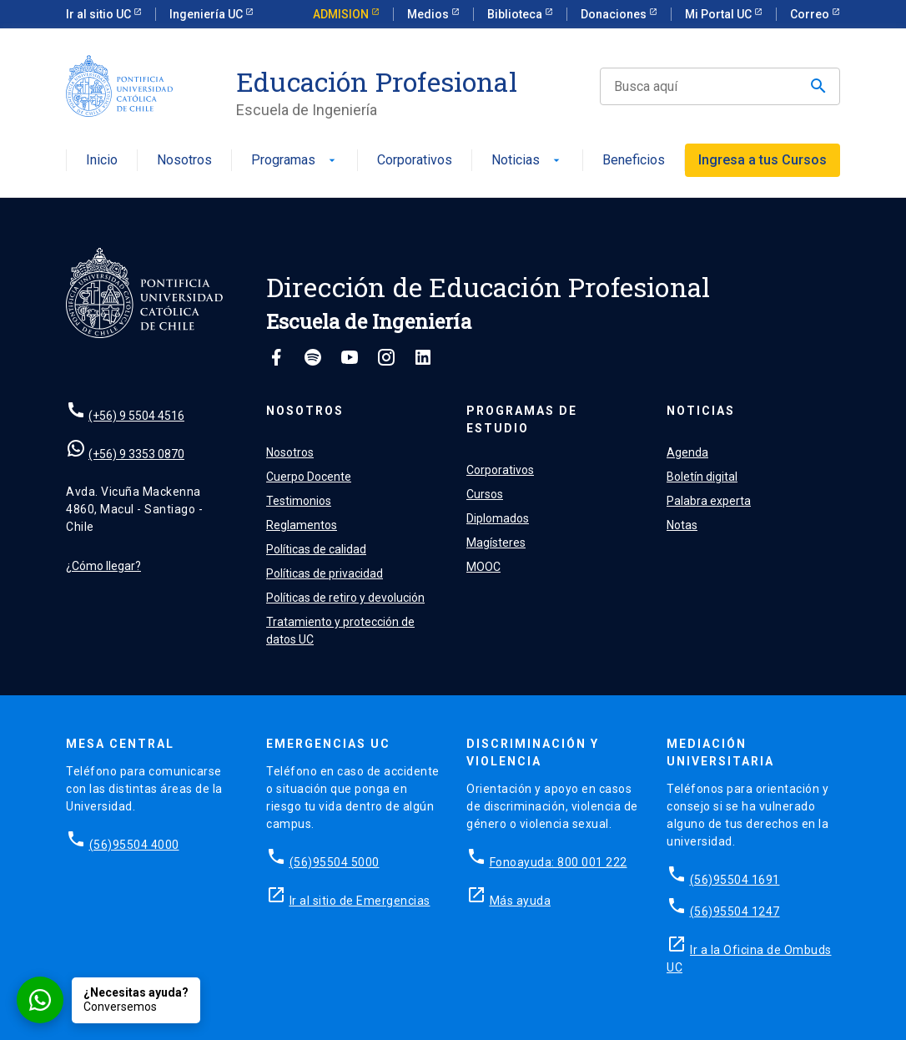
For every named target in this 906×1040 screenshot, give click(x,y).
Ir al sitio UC (99, 14)
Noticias (527, 161)
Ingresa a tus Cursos (762, 160)
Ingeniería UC (207, 14)
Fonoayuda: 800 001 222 (558, 862)
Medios (429, 14)
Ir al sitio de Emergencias (359, 900)
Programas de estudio (521, 419)
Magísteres (496, 542)
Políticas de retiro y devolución (345, 597)
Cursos (484, 494)
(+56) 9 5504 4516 (136, 415)
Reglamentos (301, 525)
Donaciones (615, 14)
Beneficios (633, 161)
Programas (295, 161)
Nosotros (184, 161)
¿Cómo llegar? (103, 566)
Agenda (687, 452)
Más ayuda (520, 900)
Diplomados (497, 518)
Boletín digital (702, 476)
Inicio (102, 161)
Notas (682, 525)
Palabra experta (709, 500)
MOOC (483, 566)
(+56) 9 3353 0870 (136, 454)
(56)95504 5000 (334, 862)
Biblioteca (516, 14)
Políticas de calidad (316, 549)
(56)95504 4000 (134, 844)
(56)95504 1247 (735, 911)
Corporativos (414, 161)
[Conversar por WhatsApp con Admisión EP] (108, 1000)
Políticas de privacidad (324, 573)
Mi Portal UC (719, 14)
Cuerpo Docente (308, 476)
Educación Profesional (376, 81)
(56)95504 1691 (735, 879)
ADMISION (342, 14)
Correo (811, 14)
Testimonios (298, 500)
